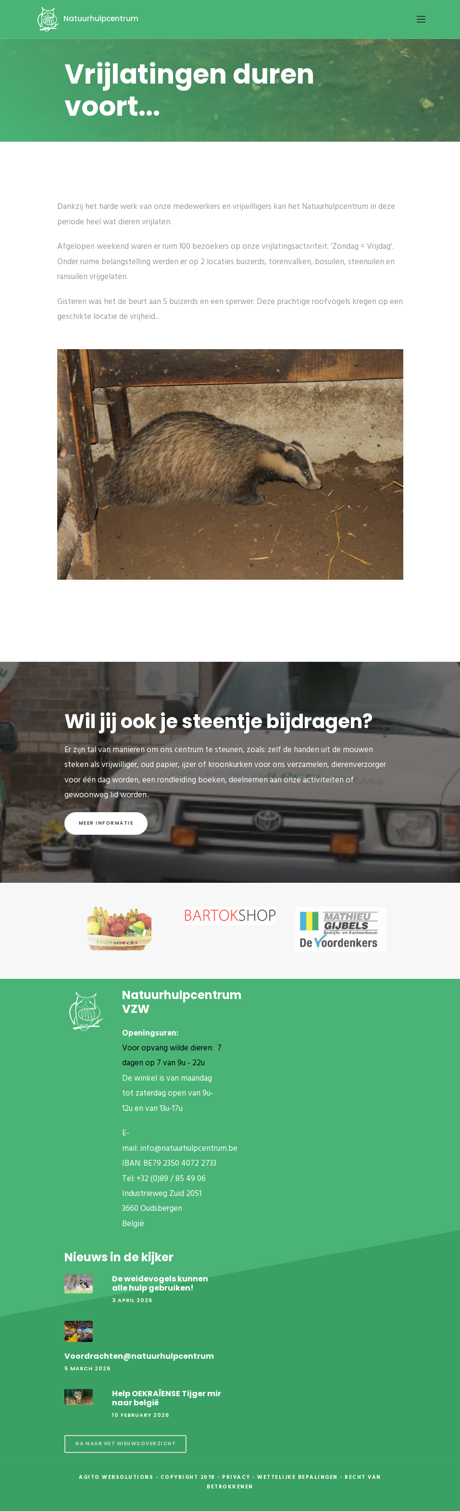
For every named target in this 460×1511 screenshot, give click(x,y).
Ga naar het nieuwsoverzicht (125, 1443)
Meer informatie (106, 823)
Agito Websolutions (116, 1477)
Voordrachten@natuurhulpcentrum (139, 1356)
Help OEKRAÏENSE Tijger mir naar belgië (166, 1398)
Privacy (236, 1477)
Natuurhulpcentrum (86, 18)
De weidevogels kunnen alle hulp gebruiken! (160, 1283)
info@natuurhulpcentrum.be (188, 1148)
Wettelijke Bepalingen (297, 1477)
